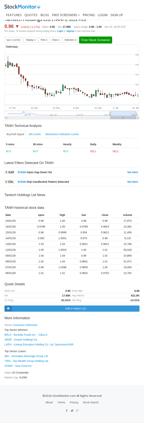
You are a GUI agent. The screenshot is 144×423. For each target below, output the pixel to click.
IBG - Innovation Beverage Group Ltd (26, 356)
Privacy (74, 402)
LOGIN (103, 15)
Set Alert (132, 172)
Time (43, 40)
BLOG (44, 15)
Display (31, 40)
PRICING (89, 15)
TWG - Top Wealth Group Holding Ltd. (26, 360)
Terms (61, 402)
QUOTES (31, 15)
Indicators (70, 40)
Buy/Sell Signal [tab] (15, 134)
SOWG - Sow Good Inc (18, 365)
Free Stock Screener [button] (95, 40)
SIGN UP (117, 15)
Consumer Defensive (25, 324)
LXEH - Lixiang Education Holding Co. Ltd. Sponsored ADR (39, 344)
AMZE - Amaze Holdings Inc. (21, 339)
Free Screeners (66, 15)
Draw (56, 40)
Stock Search (91, 402)
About (49, 402)
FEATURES (14, 15)
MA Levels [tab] (35, 134)
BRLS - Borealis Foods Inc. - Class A (25, 334)
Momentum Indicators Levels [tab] (62, 134)
